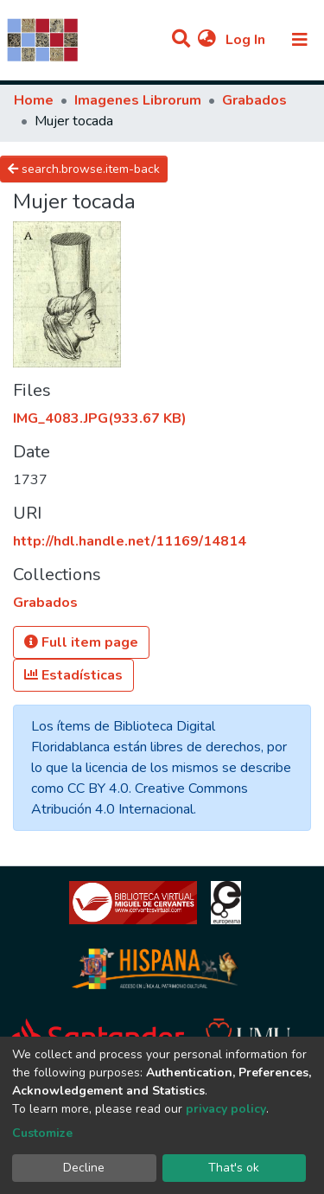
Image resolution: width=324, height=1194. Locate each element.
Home (34, 100)
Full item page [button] (81, 642)
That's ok (233, 1167)
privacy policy (226, 1109)
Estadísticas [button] (73, 675)
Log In (247, 39)
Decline (84, 1167)
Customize (42, 1133)
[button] (207, 39)
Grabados (254, 100)
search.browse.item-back (84, 169)
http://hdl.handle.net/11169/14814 (129, 541)
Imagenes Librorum (137, 100)
